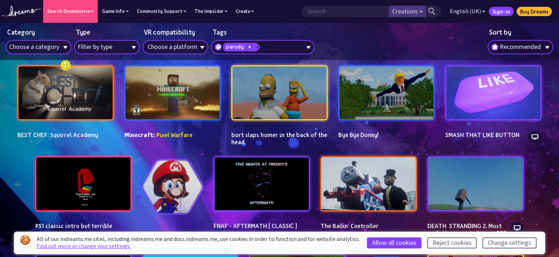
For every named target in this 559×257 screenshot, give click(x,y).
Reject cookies (452, 242)
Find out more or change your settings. (84, 246)
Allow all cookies (394, 242)
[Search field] (344, 11)
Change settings (509, 242)
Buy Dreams (534, 11)
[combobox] (520, 47)
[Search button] (433, 11)
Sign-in (501, 11)
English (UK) (467, 11)
